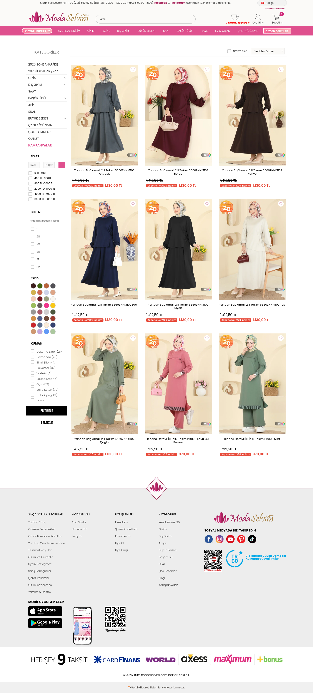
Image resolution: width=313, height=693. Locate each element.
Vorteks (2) (41, 373)
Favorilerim (122, 536)
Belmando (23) (44, 356)
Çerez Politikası (38, 578)
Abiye (162, 543)
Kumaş (36, 343)
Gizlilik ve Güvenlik (40, 557)
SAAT (166, 31)
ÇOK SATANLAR (39, 132)
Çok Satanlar (167, 571)
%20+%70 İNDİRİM (69, 31)
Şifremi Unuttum (126, 529)
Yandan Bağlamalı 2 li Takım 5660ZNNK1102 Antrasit (104, 172)
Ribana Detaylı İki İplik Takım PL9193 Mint (252, 439)
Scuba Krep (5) (44, 378)
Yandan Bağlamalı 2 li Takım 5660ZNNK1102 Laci (104, 305)
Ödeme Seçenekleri (41, 529)
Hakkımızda (80, 529)
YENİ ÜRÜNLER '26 (39, 31)
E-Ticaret (143, 672)
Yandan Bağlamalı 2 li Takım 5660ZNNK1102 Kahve (252, 172)
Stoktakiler (237, 51)
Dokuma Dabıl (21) (46, 351)
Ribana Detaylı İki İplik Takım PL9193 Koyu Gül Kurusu (178, 440)
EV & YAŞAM (222, 31)
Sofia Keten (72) (44, 389)
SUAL (204, 31)
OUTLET (33, 138)
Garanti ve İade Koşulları (45, 536)
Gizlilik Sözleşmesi (40, 585)
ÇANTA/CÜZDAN (248, 31)
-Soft (132, 672)
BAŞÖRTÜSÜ (184, 31)
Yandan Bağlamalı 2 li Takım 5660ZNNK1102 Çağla (104, 440)
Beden (35, 212)
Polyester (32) (43, 367)
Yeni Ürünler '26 (169, 522)
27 (35, 229)
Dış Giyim (165, 536)
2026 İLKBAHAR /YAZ (43, 71)
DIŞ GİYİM (123, 31)
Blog (162, 578)
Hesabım (121, 522)
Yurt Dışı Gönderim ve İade (46, 543)
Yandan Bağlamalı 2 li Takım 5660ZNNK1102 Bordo (178, 172)
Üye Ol (119, 543)
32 (35, 267)
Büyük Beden (167, 550)
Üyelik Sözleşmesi (40, 564)
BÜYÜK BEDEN (146, 31)
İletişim (77, 536)
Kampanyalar (168, 585)
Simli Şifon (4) (43, 362)
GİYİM (91, 31)
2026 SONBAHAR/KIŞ (43, 64)
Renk (35, 278)
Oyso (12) (40, 384)
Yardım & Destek (39, 592)
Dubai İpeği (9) (44, 394)
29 (35, 244)
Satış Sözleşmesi (39, 571)
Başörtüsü (166, 557)
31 (35, 259)
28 (35, 236)
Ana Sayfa (79, 522)
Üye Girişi (121, 550)
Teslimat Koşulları (40, 550)
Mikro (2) (39, 400)
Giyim (163, 529)
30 (35, 252)
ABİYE (106, 31)
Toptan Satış (37, 522)
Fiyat (35, 156)
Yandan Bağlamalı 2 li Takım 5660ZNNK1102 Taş (252, 305)
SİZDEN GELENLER (277, 31)
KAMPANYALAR (40, 145)
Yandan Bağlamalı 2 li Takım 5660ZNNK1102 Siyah (178, 306)
